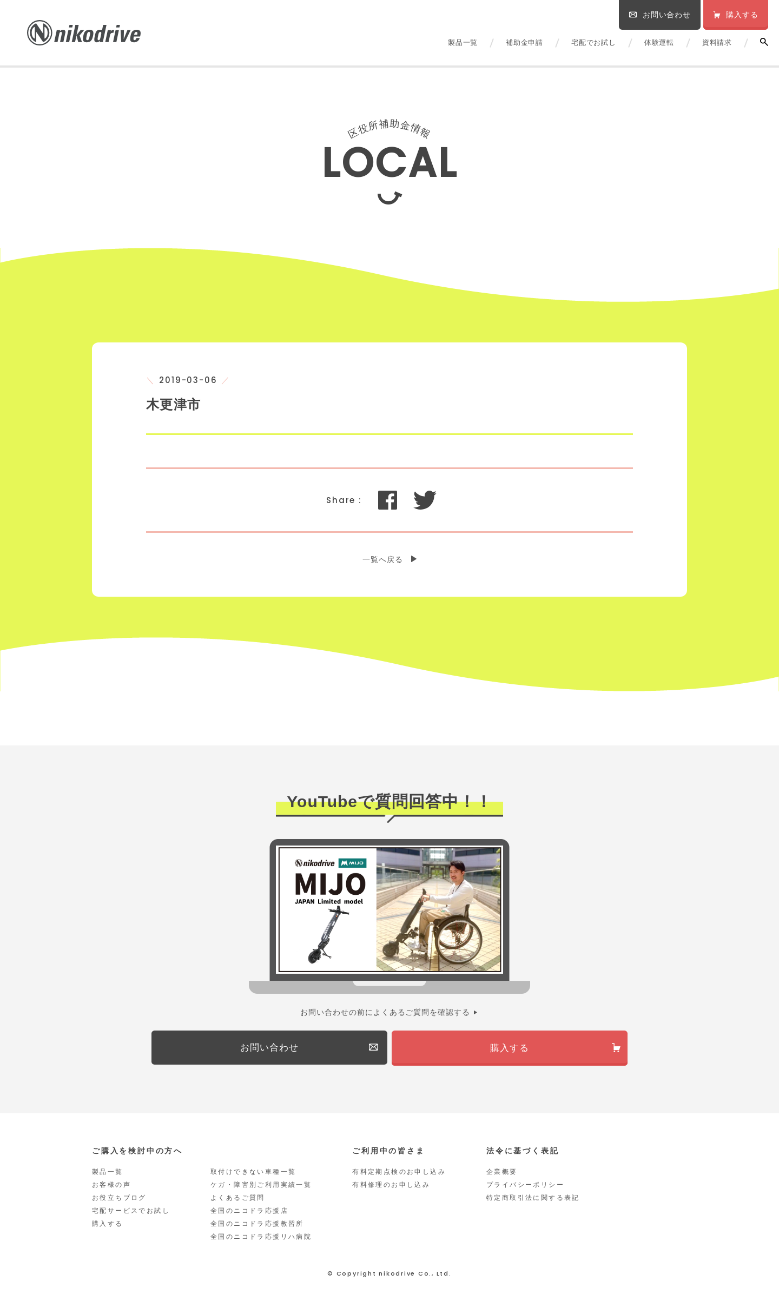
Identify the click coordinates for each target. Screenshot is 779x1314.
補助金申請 (524, 42)
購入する (107, 1226)
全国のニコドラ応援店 (249, 1213)
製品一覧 (463, 42)
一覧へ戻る (382, 559)
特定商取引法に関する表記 (533, 1200)
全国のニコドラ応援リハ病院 (261, 1239)
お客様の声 (111, 1187)
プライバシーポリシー (525, 1187)
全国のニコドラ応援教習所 (257, 1226)
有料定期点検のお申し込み (399, 1174)
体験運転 (659, 42)
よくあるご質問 (237, 1200)
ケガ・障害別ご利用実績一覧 (261, 1187)
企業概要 (502, 1174)
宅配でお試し (593, 42)
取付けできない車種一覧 (253, 1174)
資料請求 (717, 42)
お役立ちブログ (119, 1200)
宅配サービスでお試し (131, 1213)
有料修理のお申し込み (391, 1187)
